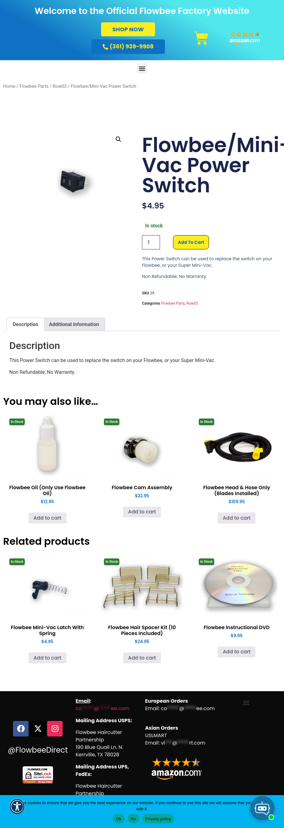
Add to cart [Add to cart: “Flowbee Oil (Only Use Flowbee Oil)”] (47, 517)
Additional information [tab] (74, 324)
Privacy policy (158, 819)
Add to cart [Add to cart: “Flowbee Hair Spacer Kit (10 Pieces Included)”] (142, 657)
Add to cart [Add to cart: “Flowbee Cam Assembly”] (142, 511)
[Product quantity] (151, 242)
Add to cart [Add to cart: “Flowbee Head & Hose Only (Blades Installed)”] (237, 517)
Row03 (60, 86)
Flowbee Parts (34, 86)
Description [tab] (25, 324)
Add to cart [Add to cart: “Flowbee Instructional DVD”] (237, 651)
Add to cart (191, 242)
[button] (142, 68)
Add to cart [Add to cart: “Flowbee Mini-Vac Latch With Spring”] (47, 657)
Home (9, 86)
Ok (118, 819)
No (133, 819)
